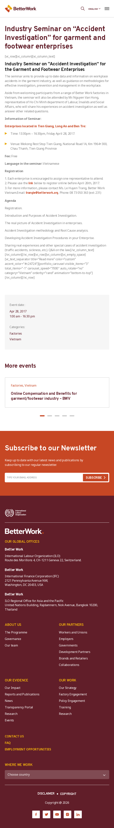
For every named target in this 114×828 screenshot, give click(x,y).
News (9, 701)
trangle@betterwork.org (42, 193)
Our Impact (12, 688)
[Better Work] (24, 531)
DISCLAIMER (46, 794)
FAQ (8, 743)
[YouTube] (57, 814)
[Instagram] (67, 814)
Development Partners (74, 652)
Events (9, 720)
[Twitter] (46, 814)
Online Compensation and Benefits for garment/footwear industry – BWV (44, 396)
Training (65, 707)
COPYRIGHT (68, 794)
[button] (42, 415)
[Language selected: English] (94, 8)
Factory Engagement (73, 694)
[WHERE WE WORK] (57, 774)
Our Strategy (67, 688)
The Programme (16, 632)
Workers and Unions (73, 632)
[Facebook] (36, 814)
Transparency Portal (19, 707)
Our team (11, 645)
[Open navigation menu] (106, 8)
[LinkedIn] (78, 814)
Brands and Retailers (73, 658)
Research (11, 714)
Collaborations (69, 665)
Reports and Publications (22, 694)
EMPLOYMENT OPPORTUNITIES (28, 749)
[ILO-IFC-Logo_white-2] (15, 513)
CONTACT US (14, 736)
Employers (66, 639)
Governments (68, 645)
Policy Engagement (72, 701)
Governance (13, 639)
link (30, 183)
